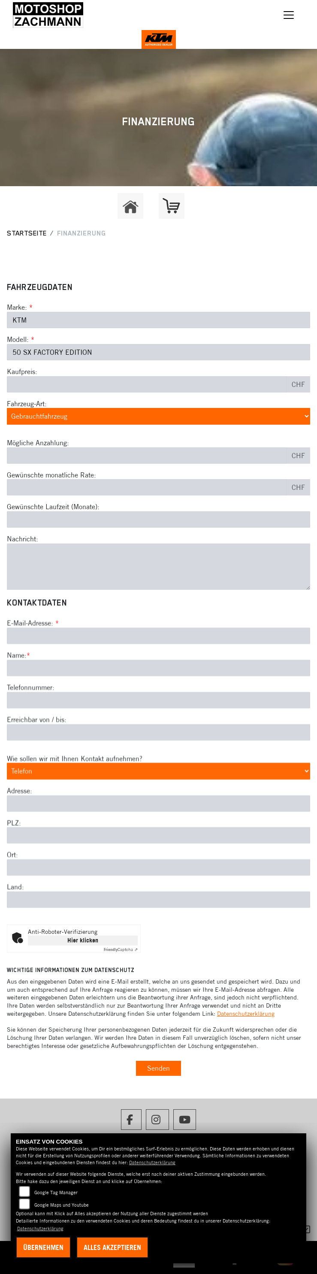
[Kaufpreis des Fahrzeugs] (147, 384)
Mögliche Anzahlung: (38, 442)
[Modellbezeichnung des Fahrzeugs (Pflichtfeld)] (158, 352)
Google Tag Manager (56, 1192)
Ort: (12, 890)
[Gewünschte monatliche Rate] (147, 487)
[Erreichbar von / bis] (158, 768)
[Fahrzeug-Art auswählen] (158, 416)
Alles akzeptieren (112, 1247)
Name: (17, 691)
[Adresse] (158, 839)
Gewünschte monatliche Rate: (51, 475)
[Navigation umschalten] (288, 15)
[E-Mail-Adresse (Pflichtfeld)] (158, 672)
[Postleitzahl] (158, 871)
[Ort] (158, 903)
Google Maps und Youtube (61, 1205)
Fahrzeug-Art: (27, 403)
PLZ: (14, 858)
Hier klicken (82, 940)
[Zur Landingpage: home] (130, 206)
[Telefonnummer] (158, 736)
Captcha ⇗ (121, 949)
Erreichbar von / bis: (36, 755)
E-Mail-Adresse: (33, 659)
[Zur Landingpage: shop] (171, 206)
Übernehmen (43, 1247)
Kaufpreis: (22, 371)
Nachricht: (22, 538)
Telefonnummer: (30, 723)
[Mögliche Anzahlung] (147, 455)
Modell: (18, 339)
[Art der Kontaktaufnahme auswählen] (158, 807)
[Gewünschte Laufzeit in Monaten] (158, 519)
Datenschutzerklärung (246, 1013)
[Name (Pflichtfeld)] (158, 704)
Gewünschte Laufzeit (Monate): (53, 506)
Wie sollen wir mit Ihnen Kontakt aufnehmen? (74, 794)
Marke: (17, 307)
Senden (158, 1068)
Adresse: (19, 826)
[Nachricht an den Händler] (158, 566)
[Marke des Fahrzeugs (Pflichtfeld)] (158, 320)
